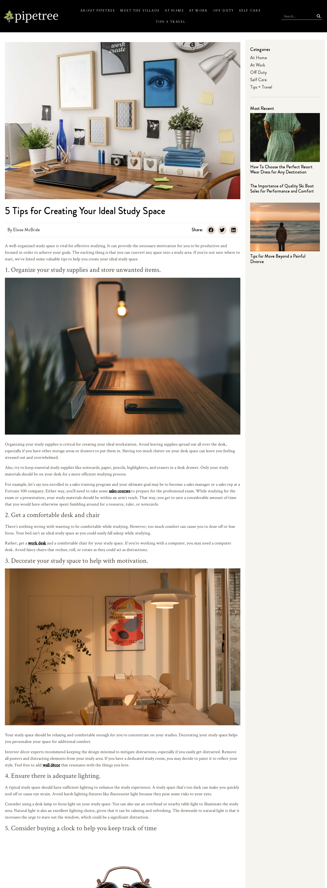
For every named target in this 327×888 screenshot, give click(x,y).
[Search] (318, 16)
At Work (198, 10)
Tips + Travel (170, 22)
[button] (211, 230)
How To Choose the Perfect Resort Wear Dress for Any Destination (281, 169)
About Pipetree (97, 10)
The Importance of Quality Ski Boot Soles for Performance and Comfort (282, 189)
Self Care (250, 10)
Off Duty (223, 10)
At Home (174, 10)
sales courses (119, 491)
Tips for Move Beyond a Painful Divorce (277, 259)
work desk (37, 543)
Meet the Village (140, 10)
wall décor (51, 765)
